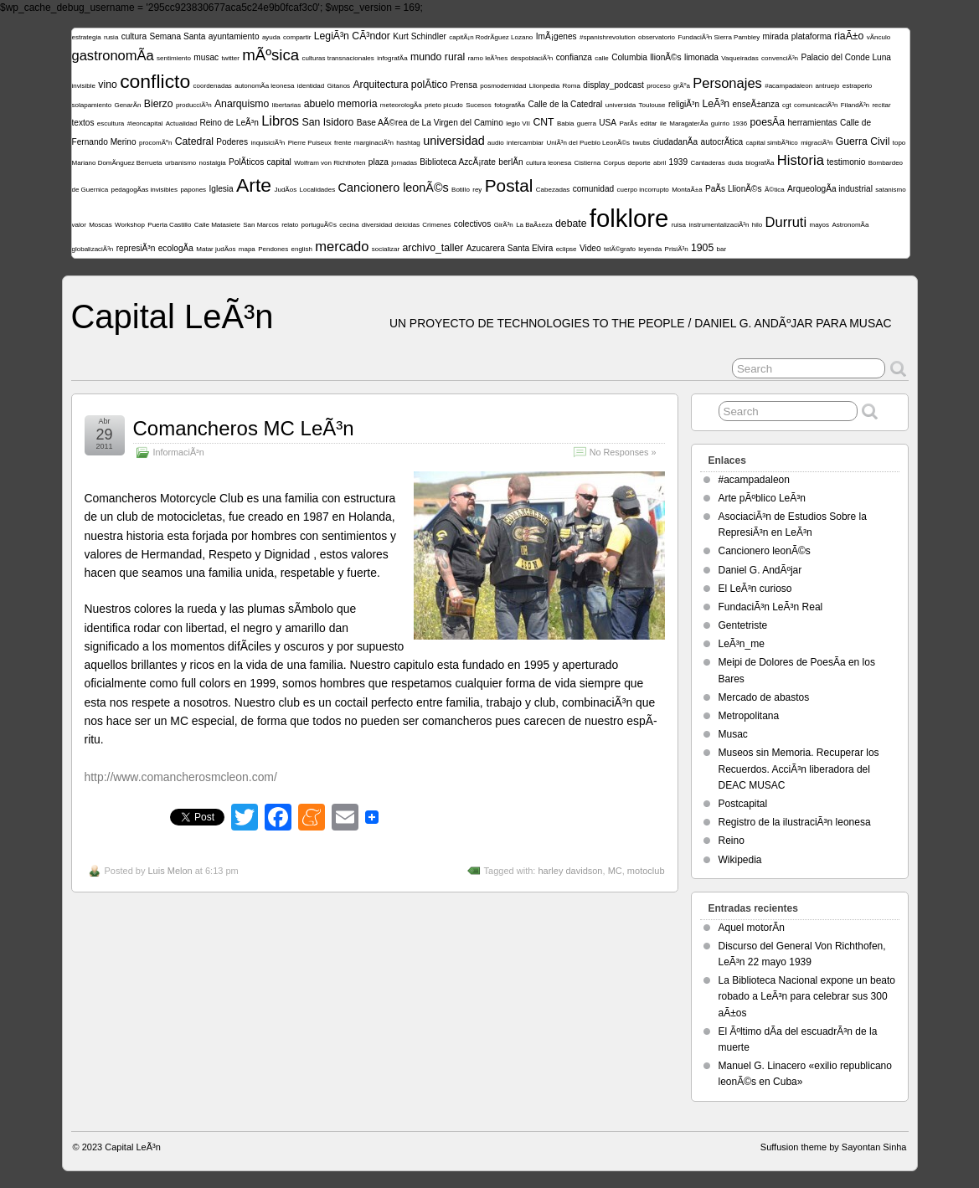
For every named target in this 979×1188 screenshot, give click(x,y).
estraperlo (857, 86)
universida (620, 105)
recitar (881, 105)
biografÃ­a (759, 163)
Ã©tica (775, 189)
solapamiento (92, 105)
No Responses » (623, 452)
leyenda (650, 249)
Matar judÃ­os (215, 249)
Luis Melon (169, 871)
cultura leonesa (548, 163)
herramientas (812, 122)
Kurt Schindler (419, 36)
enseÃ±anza (755, 104)
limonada (701, 57)
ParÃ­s (628, 123)
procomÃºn (155, 143)
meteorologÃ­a (401, 105)
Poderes (232, 142)
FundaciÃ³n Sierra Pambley (719, 37)
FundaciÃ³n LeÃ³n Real (771, 607)
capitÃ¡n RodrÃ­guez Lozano (491, 37)
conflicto (155, 81)
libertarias (286, 105)
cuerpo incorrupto (643, 189)
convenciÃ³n (779, 58)
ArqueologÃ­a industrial (830, 188)
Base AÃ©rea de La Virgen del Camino (430, 122)
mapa (247, 249)
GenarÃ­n (127, 105)
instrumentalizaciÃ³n (718, 225)
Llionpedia (544, 86)
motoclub (646, 871)
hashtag (408, 143)
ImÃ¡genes (556, 36)
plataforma (811, 36)
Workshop (130, 225)
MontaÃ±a (687, 189)
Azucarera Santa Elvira (510, 248)
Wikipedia (740, 860)
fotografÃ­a (509, 105)
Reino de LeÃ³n (228, 122)
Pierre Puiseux (310, 143)
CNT (543, 122)
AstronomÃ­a (850, 225)
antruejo (827, 86)
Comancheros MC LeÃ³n (243, 428)
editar (649, 123)
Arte (253, 185)
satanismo (890, 189)
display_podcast (613, 85)
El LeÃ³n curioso (755, 588)
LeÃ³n (715, 104)
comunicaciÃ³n (815, 105)
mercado (341, 247)
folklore (629, 218)
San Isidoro (327, 122)
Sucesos (479, 105)
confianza (574, 57)
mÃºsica (270, 55)
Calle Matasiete (217, 225)
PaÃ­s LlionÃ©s (733, 188)
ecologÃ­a (175, 248)
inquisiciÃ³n (267, 143)
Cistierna (588, 163)
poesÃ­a (768, 122)
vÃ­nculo (878, 37)
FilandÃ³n (855, 105)
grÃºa (681, 86)
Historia (800, 160)
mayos (819, 225)
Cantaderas (707, 163)
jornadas (404, 163)
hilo (757, 225)
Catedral (194, 141)
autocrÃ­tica (722, 142)
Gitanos (339, 86)
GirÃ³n (503, 225)
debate (570, 223)
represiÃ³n (136, 248)
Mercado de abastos (764, 697)
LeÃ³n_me (742, 644)
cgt (786, 105)
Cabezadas (552, 189)
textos (83, 122)
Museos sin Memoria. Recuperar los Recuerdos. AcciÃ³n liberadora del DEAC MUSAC (799, 768)
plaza (378, 162)
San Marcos (261, 225)
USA (607, 122)
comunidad (594, 188)
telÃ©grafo (620, 249)
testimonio (846, 162)
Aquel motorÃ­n (752, 927)
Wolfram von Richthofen (329, 163)
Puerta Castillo (169, 225)
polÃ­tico (429, 84)
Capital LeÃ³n (172, 316)
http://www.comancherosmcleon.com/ (181, 777)
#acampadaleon (788, 86)
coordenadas (212, 86)
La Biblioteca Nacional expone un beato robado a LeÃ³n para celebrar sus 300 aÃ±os (807, 996)
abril (659, 163)
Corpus (614, 163)
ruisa (679, 225)
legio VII (518, 123)
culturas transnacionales (338, 58)
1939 (678, 162)
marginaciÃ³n (374, 143)
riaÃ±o (848, 36)
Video (590, 248)
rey (477, 189)
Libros (280, 121)
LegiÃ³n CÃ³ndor (352, 36)
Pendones (273, 249)
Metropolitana (749, 716)
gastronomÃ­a (113, 56)
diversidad (377, 225)
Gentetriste (743, 625)
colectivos (472, 224)
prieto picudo (444, 105)
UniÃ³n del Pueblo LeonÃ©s (588, 143)
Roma (571, 86)
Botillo (460, 189)
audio (495, 143)
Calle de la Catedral (565, 104)
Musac (733, 734)
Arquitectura (380, 84)
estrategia (86, 37)
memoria (357, 104)
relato (289, 225)
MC (615, 871)
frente (342, 143)
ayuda (271, 37)
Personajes (727, 83)
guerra (586, 123)
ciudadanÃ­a (675, 142)
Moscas (100, 225)
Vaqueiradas (739, 58)
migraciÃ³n (816, 143)
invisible (83, 86)
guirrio (720, 123)
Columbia (629, 57)
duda (735, 163)
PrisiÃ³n (676, 249)
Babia (565, 123)
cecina (348, 225)
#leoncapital (145, 123)
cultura (134, 36)
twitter (231, 58)
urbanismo (180, 163)
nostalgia (212, 163)
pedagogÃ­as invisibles (144, 189)
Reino (732, 840)
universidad (454, 140)
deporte (639, 163)
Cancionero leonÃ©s (393, 187)
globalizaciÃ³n (93, 249)
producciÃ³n (194, 105)
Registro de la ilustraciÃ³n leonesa (795, 822)
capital (279, 162)
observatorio (656, 37)
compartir (297, 37)
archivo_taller (433, 248)
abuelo (319, 104)
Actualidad (181, 123)
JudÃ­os (285, 189)
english (301, 249)
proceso (658, 86)
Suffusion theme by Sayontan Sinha (833, 1147)
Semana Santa (177, 36)
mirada (776, 36)
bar (722, 249)
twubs (641, 143)
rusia (111, 37)
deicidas (407, 225)
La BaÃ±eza (534, 225)
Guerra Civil (863, 141)
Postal (509, 185)
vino (107, 84)
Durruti (786, 222)
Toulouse (652, 105)
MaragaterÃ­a (688, 123)
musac (206, 57)
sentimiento (174, 58)
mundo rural (437, 57)
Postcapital (743, 804)
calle (601, 58)
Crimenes (436, 225)
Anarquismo (241, 104)
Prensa (464, 85)
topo (899, 143)
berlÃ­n (510, 162)
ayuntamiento (234, 36)
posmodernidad (503, 86)
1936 (739, 123)
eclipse (566, 249)
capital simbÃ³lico (772, 143)
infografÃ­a (392, 58)
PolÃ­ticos (246, 162)
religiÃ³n (683, 104)
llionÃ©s (665, 57)
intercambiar (525, 143)
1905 (702, 248)
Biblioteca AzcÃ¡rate (458, 162)
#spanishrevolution (608, 37)
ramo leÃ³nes (488, 58)
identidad (310, 86)
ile (663, 123)
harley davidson (570, 871)
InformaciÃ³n (178, 452)
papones (193, 189)
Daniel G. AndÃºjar (760, 570)
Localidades (317, 189)
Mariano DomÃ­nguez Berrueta (117, 163)
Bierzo (158, 104)
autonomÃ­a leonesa (264, 86)
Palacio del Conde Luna (846, 57)
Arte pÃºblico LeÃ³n (762, 498)
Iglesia (221, 188)
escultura (110, 123)
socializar (385, 249)
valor (79, 225)
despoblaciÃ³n (532, 58)
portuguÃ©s (319, 225)
